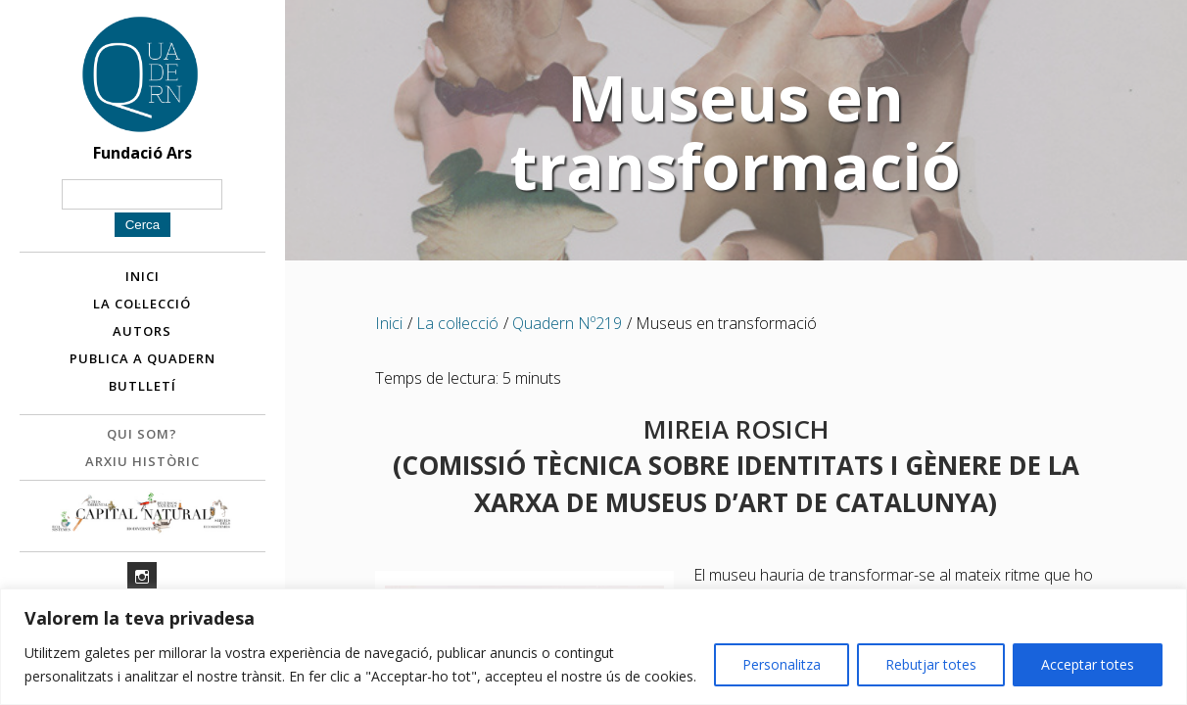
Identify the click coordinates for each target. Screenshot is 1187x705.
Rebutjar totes (930, 664)
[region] (593, 646)
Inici (142, 279)
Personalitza (781, 664)
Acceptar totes (1087, 664)
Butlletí (142, 389)
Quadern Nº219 (567, 323)
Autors (142, 334)
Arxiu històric (142, 464)
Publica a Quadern (142, 361)
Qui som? (142, 437)
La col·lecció (142, 306)
